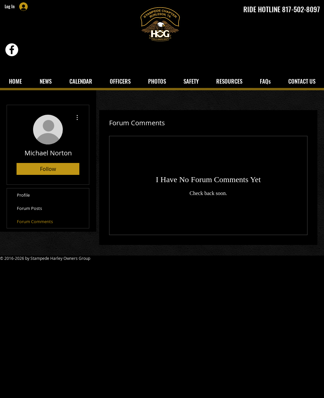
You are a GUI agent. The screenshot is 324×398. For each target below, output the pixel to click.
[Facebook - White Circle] (11, 49)
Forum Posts (29, 208)
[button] (191, 81)
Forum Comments (35, 221)
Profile (23, 195)
